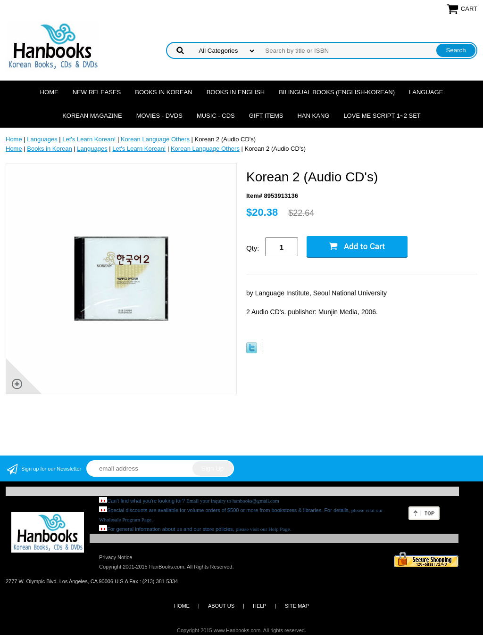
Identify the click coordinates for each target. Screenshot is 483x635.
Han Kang (313, 115)
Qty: (252, 248)
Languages (42, 139)
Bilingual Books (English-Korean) (337, 92)
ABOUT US (221, 606)
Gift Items (266, 115)
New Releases (97, 92)
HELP (259, 606)
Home (49, 92)
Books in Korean (163, 92)
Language (426, 92)
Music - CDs (216, 115)
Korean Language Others (155, 139)
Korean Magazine (92, 115)
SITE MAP (297, 606)
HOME (182, 606)
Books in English (236, 92)
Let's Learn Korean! (89, 139)
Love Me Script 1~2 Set (381, 115)
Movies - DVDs (159, 115)
